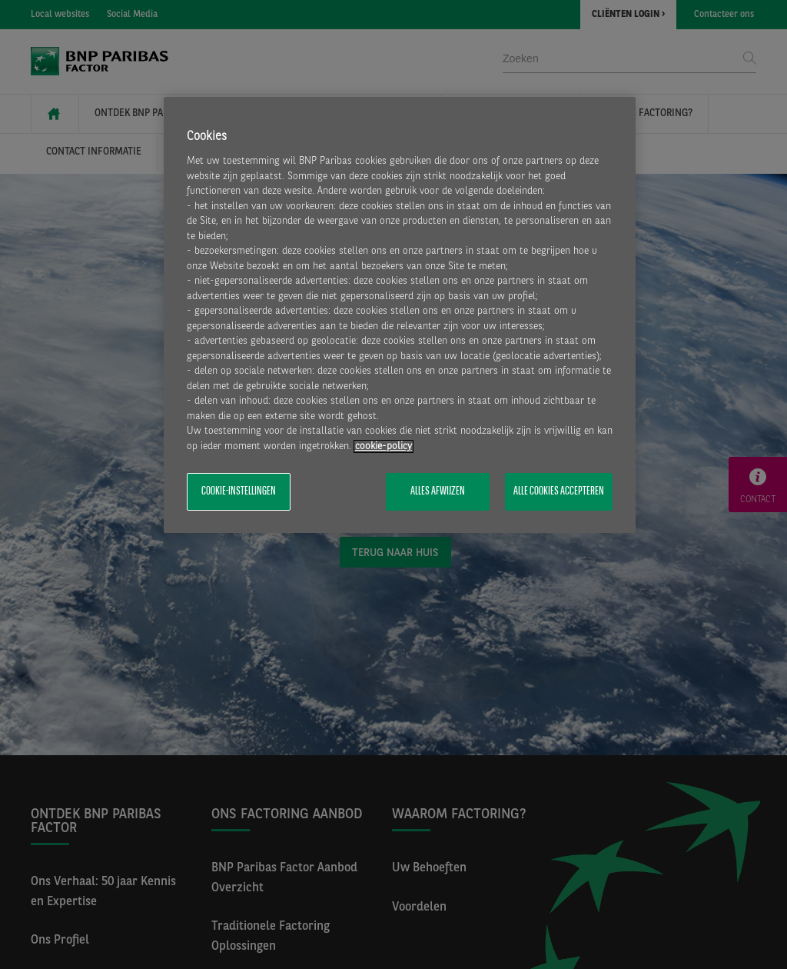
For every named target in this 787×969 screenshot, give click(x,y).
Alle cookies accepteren (558, 491)
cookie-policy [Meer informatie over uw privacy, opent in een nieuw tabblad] (383, 446)
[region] (400, 315)
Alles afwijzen (437, 491)
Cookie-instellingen (238, 491)
